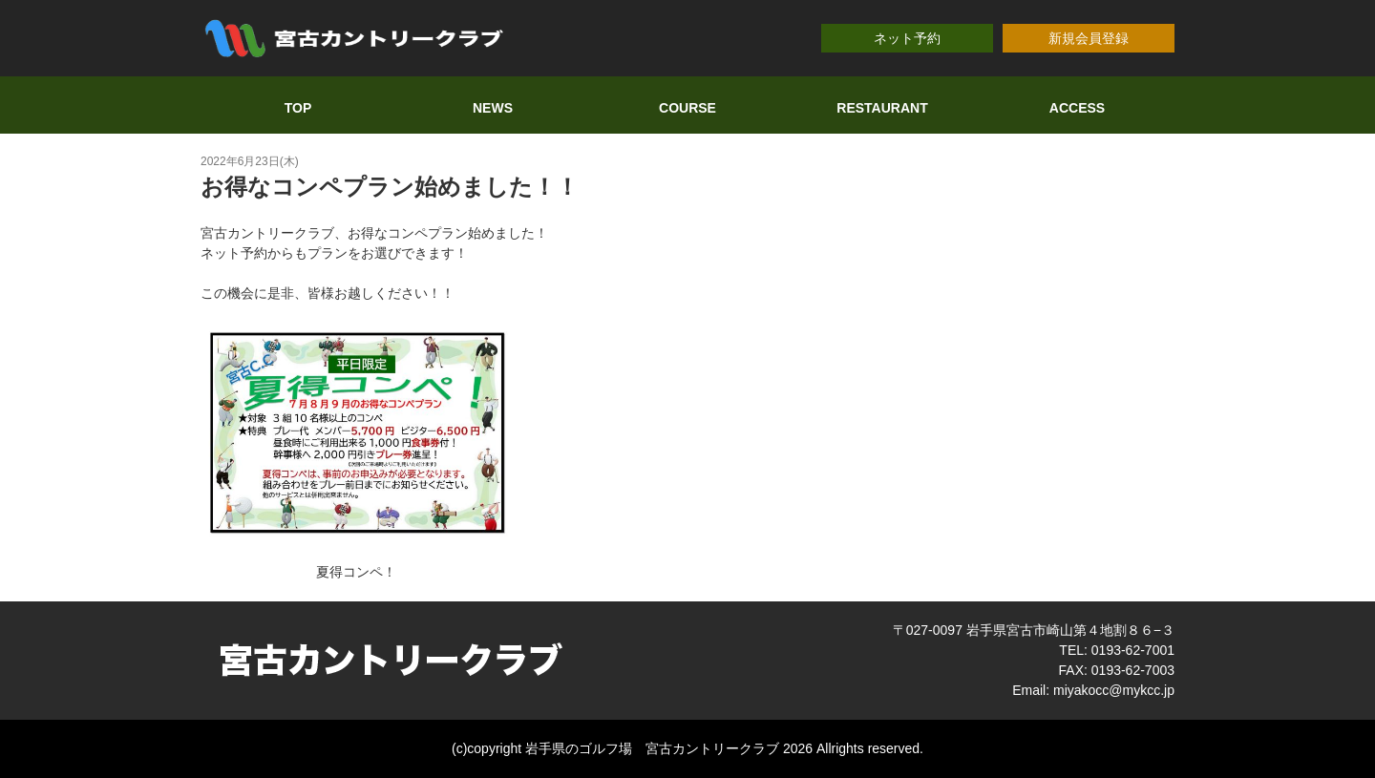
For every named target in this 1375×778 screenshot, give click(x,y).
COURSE (687, 108)
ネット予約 (907, 38)
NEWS (493, 108)
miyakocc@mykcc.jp (1113, 690)
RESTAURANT (881, 108)
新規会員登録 (1088, 38)
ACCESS (1077, 108)
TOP (298, 108)
